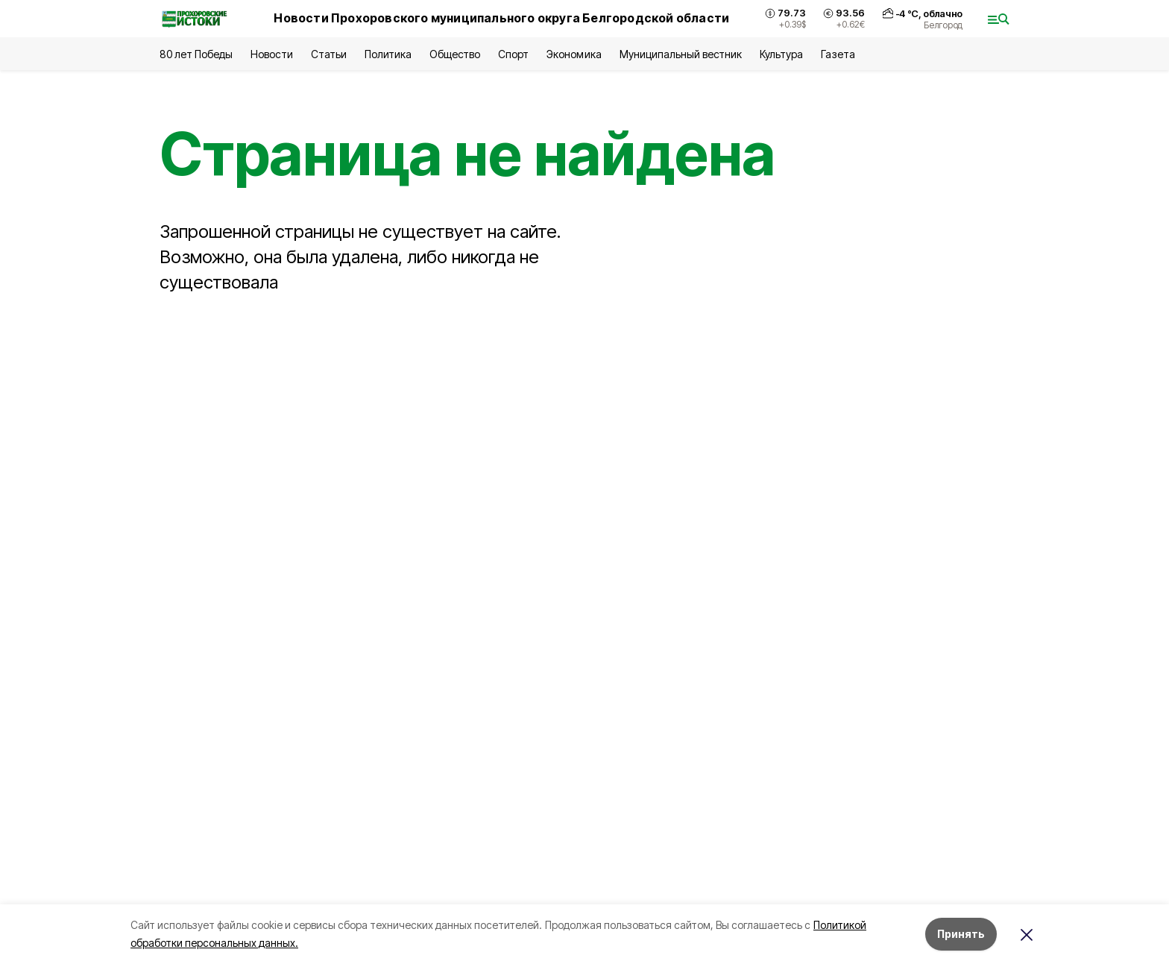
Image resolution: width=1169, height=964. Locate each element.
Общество (454, 54)
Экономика (573, 54)
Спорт (513, 54)
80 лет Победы (196, 54)
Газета (837, 54)
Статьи (329, 54)
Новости (271, 54)
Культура (781, 54)
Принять (961, 933)
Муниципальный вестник (681, 54)
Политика (388, 54)
